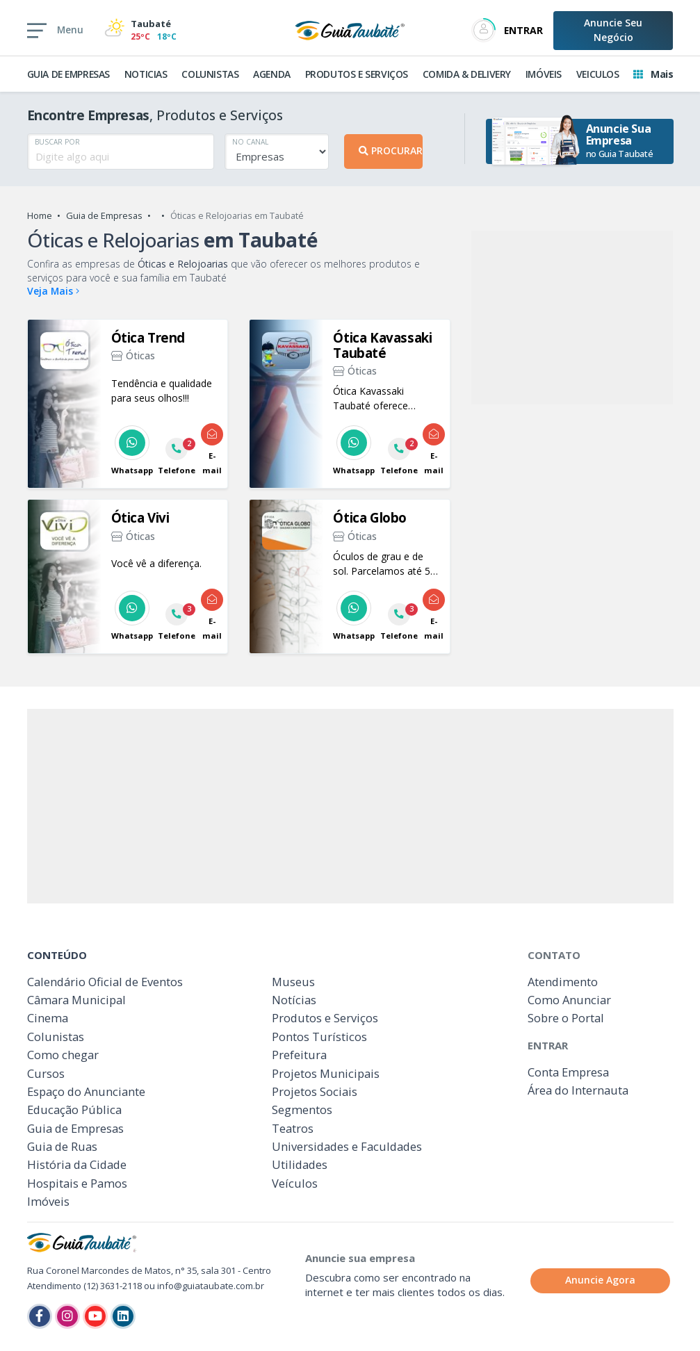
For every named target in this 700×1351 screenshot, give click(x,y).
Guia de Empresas (104, 215)
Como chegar (63, 1055)
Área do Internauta (578, 1090)
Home (39, 215)
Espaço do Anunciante (86, 1091)
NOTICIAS (146, 74)
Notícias (294, 1000)
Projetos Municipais (326, 1073)
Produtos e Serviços (325, 1018)
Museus (293, 982)
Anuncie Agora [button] (600, 1279)
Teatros (293, 1128)
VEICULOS (597, 74)
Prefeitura (299, 1055)
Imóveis (48, 1201)
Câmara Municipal (76, 1000)
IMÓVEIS (544, 74)
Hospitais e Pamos (77, 1183)
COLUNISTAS (209, 74)
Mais (653, 74)
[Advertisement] (572, 317)
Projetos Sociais (314, 1091)
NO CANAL (250, 142)
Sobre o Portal (566, 1018)
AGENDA (272, 74)
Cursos (46, 1073)
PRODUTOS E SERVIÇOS (356, 74)
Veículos (295, 1183)
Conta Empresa (568, 1072)
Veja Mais (53, 290)
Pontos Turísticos (319, 1037)
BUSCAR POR (57, 142)
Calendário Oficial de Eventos (105, 982)
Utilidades (299, 1164)
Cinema (47, 1018)
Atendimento (563, 982)
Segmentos (302, 1109)
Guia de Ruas (62, 1146)
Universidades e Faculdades (347, 1146)
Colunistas (55, 1037)
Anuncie (613, 30)
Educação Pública (74, 1109)
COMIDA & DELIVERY (467, 74)
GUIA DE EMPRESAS (69, 74)
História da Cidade (77, 1164)
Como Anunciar (569, 1000)
